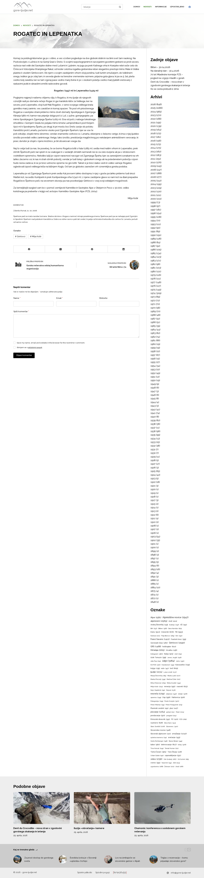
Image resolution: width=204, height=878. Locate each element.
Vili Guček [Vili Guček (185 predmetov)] (183, 759)
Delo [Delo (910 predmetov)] (155, 631)
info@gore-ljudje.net (181, 873)
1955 (153, 362)
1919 (153, 493)
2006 (153, 177)
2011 (153, 159)
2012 (153, 155)
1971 (153, 304)
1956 (153, 358)
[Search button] (120, 7)
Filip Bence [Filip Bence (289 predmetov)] (167, 636)
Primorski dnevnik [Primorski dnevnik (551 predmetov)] (160, 719)
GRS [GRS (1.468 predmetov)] (156, 646)
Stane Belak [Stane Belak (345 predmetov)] (175, 741)
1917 (153, 500)
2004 (153, 184)
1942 (153, 409)
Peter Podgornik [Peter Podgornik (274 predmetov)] (174, 704)
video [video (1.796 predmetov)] (156, 759)
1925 (153, 471)
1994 (153, 220)
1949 (153, 384)
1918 (153, 496)
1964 (153, 329)
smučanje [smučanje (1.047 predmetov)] (179, 733)
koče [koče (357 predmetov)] (165, 668)
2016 (153, 140)
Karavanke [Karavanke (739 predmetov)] (182, 664)
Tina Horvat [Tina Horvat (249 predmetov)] (157, 748)
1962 (153, 337)
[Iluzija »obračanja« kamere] (102, 808)
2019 (153, 129)
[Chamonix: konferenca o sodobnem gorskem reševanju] (162, 808)
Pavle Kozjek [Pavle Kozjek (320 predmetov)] (171, 701)
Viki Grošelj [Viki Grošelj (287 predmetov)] (170, 759)
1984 (153, 257)
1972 (153, 300)
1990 (153, 235)
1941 (153, 413)
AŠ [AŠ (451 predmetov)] (183, 624)
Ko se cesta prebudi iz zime (165, 89)
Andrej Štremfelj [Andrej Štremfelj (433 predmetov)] (159, 624)
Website (103, 298)
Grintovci (20, 236)
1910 (153, 522)
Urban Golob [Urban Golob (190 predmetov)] (157, 755)
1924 (153, 475)
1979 (153, 275)
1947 (153, 391)
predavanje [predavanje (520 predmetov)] (158, 715)
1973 (153, 297)
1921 (153, 485)
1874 (153, 594)
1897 (153, 558)
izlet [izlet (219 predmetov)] (178, 654)
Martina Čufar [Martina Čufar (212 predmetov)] (173, 679)
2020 (153, 126)
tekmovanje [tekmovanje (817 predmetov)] (169, 744)
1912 (153, 515)
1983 (153, 260)
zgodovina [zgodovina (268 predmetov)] (157, 766)
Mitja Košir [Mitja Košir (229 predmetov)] (157, 686)
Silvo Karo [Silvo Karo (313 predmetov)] (170, 723)
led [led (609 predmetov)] (174, 668)
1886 (153, 580)
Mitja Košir (35, 236)
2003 (153, 188)
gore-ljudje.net (23, 10)
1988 (153, 242)
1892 (153, 573)
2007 (153, 173)
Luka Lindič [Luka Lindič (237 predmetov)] (170, 672)
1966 (153, 322)
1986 (153, 249)
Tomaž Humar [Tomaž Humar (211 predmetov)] (172, 748)
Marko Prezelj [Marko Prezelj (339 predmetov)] (158, 679)
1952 (153, 373)
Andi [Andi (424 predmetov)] (173, 621)
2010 (153, 162)
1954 (153, 366)
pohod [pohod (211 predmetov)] (170, 712)
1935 (153, 435)
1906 (153, 533)
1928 (153, 460)
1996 (153, 213)
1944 (153, 402)
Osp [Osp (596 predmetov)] (166, 697)
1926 (153, 467)
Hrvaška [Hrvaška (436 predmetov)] (171, 650)
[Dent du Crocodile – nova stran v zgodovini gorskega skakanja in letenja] (41, 808)
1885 (153, 583)
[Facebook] (190, 7)
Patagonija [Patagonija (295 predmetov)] (157, 701)
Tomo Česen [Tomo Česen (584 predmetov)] (158, 751)
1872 (153, 598)
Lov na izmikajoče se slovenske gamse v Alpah (127, 859)
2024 (153, 111)
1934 (153, 438)
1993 (153, 224)
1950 (153, 380)
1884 (153, 587)
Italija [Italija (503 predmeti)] (168, 654)
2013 (153, 151)
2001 (153, 195)
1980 (153, 271)
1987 (153, 246)
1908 (153, 525)
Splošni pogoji (102, 872)
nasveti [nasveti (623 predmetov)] (182, 686)
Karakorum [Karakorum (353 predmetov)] (168, 665)
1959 (153, 347)
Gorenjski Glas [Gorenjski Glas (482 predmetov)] (159, 643)
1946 (153, 395)
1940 (153, 416)
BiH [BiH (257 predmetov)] (154, 628)
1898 (153, 554)
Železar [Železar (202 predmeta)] (169, 766)
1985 (153, 253)
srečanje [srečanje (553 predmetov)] (174, 737)
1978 (153, 278)
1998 (153, 206)
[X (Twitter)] (60, 249)
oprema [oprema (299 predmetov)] (156, 697)
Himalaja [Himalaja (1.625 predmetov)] (158, 650)
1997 (153, 209)
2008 (153, 169)
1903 (153, 536)
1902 (153, 540)
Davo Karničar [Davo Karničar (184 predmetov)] (175, 628)
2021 (153, 122)
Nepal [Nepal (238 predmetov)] (171, 690)
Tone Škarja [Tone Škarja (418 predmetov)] (175, 752)
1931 (153, 449)
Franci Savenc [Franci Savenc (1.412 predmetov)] (160, 639)
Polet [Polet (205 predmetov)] (180, 712)
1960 (153, 344)
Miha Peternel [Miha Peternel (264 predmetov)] (158, 683)
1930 (153, 453)
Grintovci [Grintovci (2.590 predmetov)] (177, 643)
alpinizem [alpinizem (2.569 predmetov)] (159, 621)
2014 (153, 148)
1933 (153, 442)
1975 (153, 289)
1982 (153, 264)
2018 (153, 133)
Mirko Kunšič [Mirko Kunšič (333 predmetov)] (174, 683)
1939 (153, 420)
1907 (153, 529)
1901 (153, 544)
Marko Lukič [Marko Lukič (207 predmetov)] (173, 676)
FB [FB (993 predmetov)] (179, 632)
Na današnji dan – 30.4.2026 (165, 71)
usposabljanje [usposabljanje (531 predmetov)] (173, 755)
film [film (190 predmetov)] (179, 636)
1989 (153, 238)
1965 (153, 326)
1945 (153, 398)
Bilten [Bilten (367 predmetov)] (162, 628)
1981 (153, 267)
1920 (153, 489)
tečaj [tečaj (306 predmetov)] (182, 744)
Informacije (161, 7)
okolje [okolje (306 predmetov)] (182, 694)
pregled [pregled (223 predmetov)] (171, 715)
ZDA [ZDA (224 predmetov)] (176, 763)
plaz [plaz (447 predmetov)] (174, 708)
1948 (153, 387)
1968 (153, 315)
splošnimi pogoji (35, 347)
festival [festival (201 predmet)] (155, 636)
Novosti (148, 7)
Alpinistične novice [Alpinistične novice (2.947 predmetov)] (175, 617)
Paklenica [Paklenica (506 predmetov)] (178, 697)
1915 (153, 504)
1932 (153, 445)
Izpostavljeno (177, 7)
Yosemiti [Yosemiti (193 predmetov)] (167, 763)
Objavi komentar (24, 355)
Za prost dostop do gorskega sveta (38, 859)
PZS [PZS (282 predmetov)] (183, 719)
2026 (153, 104)
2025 (153, 108)
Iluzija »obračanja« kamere (89, 828)
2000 (153, 199)
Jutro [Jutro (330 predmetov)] (180, 661)
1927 (153, 464)
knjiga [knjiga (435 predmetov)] (155, 668)
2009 (153, 166)
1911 (153, 518)
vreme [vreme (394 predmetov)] (155, 763)
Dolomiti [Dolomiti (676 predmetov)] (167, 632)
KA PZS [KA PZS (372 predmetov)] (155, 665)
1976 (153, 286)
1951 (153, 376)
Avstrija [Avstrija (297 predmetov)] (174, 625)
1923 (153, 478)
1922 (153, 482)
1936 (153, 431)
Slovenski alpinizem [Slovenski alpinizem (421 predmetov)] (161, 733)
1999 (153, 202)
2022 (153, 119)
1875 (153, 591)
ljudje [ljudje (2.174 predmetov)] (156, 672)
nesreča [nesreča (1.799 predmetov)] (158, 693)
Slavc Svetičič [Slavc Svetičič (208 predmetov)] (158, 726)
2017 (153, 137)
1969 (153, 311)
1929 (153, 456)
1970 (153, 308)
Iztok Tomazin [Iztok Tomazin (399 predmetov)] (158, 657)
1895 (153, 562)
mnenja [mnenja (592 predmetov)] (169, 686)
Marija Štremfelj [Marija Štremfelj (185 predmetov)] (158, 676)
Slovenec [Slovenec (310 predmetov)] (172, 726)
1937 (153, 427)
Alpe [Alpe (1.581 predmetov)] (156, 617)
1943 (153, 406)
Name (16, 298)
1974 (153, 293)
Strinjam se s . (29, 347)
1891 (153, 576)
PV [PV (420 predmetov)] (174, 719)
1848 (153, 602)
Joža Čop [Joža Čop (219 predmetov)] (156, 661)
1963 (153, 333)
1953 (153, 369)
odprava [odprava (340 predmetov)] (171, 694)
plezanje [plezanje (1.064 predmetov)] (158, 712)
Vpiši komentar (21, 311)
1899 (153, 551)
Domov (136, 7)
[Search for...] (99, 7)
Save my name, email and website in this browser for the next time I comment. (51, 343)
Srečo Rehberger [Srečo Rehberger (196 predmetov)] (159, 741)
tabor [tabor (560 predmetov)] (155, 744)
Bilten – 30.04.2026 (160, 67)
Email (59, 298)
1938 (153, 424)
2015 (153, 144)
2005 (153, 180)
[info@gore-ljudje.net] (168, 873)
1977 (153, 282)
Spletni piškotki (84, 872)
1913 (153, 511)
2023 (153, 115)
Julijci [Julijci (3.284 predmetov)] (168, 661)
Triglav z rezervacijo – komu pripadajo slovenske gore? (174, 859)
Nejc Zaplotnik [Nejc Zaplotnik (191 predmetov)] (158, 690)
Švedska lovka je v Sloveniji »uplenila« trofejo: (83, 859)
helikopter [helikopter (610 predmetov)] (169, 646)
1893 (153, 569)
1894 (153, 565)
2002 (153, 191)
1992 (153, 228)
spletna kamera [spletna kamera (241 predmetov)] (159, 737)
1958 (153, 351)
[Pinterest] (92, 249)
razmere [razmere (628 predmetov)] (157, 722)
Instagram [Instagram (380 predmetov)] (157, 654)
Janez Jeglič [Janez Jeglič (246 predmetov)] (174, 657)
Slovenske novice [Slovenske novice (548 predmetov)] (161, 730)
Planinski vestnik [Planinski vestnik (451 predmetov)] (159, 708)
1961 (153, 340)
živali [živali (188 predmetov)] (179, 766)
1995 (153, 217)
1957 (153, 355)
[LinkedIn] (123, 249)
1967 (153, 318)
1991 (153, 231)
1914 (153, 507)
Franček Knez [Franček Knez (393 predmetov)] (178, 639)
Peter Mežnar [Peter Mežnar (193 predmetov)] (157, 705)
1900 (153, 547)
